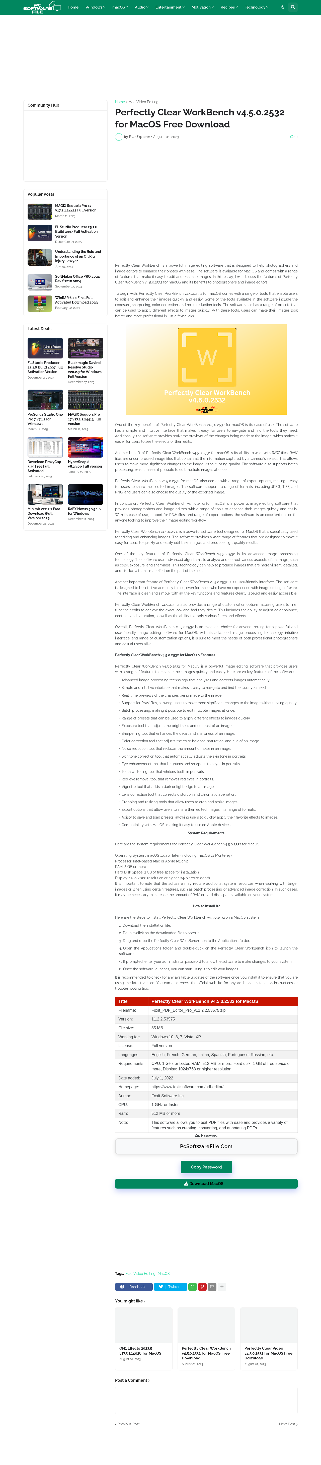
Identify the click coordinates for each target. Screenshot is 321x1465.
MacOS (164, 1274)
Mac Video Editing (143, 102)
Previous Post (129, 1424)
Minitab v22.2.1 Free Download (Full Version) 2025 (44, 513)
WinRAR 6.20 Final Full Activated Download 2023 (76, 300)
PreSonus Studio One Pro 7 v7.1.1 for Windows (45, 418)
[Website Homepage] (42, 7)
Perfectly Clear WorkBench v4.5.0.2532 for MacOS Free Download (206, 1353)
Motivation (201, 7)
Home (73, 7)
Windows (94, 7)
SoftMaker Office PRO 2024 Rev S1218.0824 (77, 278)
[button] (282, 7)
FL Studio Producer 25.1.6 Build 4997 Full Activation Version (76, 231)
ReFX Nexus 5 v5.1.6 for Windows (84, 511)
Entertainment (168, 7)
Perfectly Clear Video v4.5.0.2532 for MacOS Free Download (268, 1353)
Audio (140, 7)
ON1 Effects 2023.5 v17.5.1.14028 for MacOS (140, 1351)
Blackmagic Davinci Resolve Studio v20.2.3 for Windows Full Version (85, 370)
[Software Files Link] (40, 211)
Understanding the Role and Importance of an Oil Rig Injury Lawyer (78, 256)
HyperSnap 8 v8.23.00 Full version (85, 464)
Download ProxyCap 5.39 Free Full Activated (44, 466)
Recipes (228, 7)
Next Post (287, 1424)
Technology (255, 7)
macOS (118, 7)
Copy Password (206, 1165)
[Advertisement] (160, 57)
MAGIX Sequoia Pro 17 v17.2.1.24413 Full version (75, 208)
